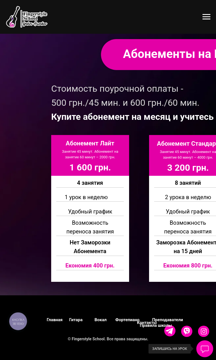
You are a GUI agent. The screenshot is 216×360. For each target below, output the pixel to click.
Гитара (76, 319)
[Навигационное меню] (206, 17)
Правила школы (156, 325)
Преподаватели (167, 319)
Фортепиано (127, 319)
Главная (55, 319)
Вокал (100, 319)
